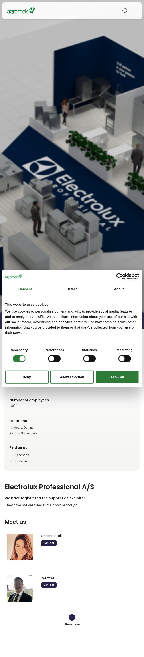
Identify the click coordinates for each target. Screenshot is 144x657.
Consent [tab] (25, 289)
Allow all (117, 377)
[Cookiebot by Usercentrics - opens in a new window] (119, 276)
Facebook (22, 455)
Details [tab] (72, 289)
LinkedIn (21, 461)
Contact (48, 543)
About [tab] (119, 289)
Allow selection (72, 377)
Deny (27, 377)
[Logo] (21, 11)
